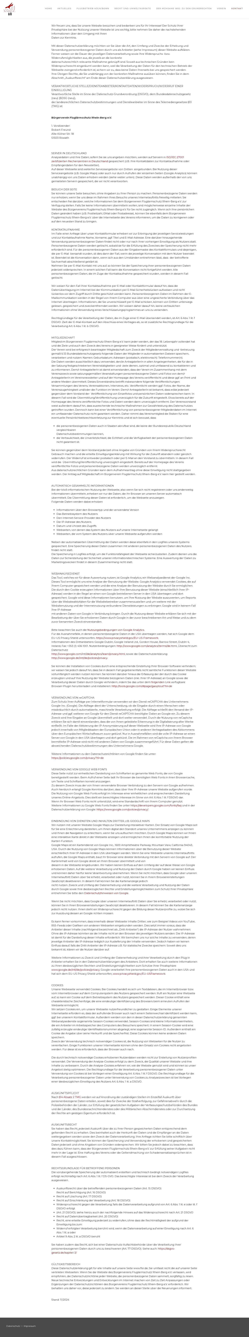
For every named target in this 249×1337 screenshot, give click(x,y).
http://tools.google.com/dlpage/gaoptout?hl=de (142, 686)
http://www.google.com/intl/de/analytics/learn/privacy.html (88, 653)
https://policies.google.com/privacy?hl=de (77, 757)
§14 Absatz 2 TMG (70, 1097)
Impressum (30, 1326)
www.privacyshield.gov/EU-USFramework (139, 973)
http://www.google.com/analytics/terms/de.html (147, 645)
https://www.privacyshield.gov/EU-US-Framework (127, 637)
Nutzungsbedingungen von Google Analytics (115, 629)
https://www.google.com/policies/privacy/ (122, 809)
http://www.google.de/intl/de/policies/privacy (79, 657)
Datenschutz (13, 1326)
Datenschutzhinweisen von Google (106, 893)
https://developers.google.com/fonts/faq (155, 805)
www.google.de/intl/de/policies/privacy (75, 969)
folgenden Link (160, 682)
